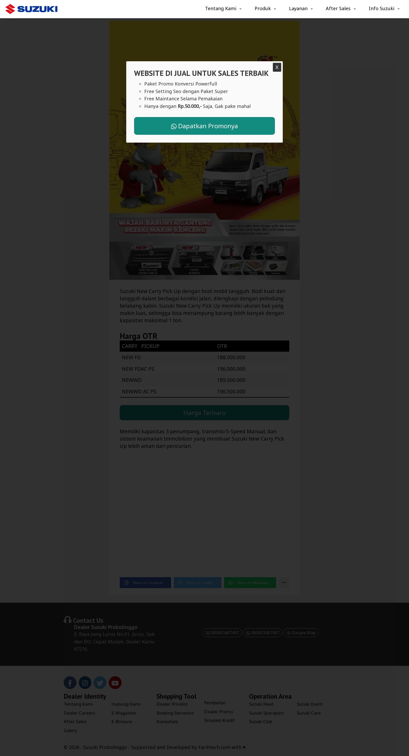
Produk (263, 8)
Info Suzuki (381, 8)
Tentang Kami (220, 8)
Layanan (298, 8)
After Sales (338, 8)
